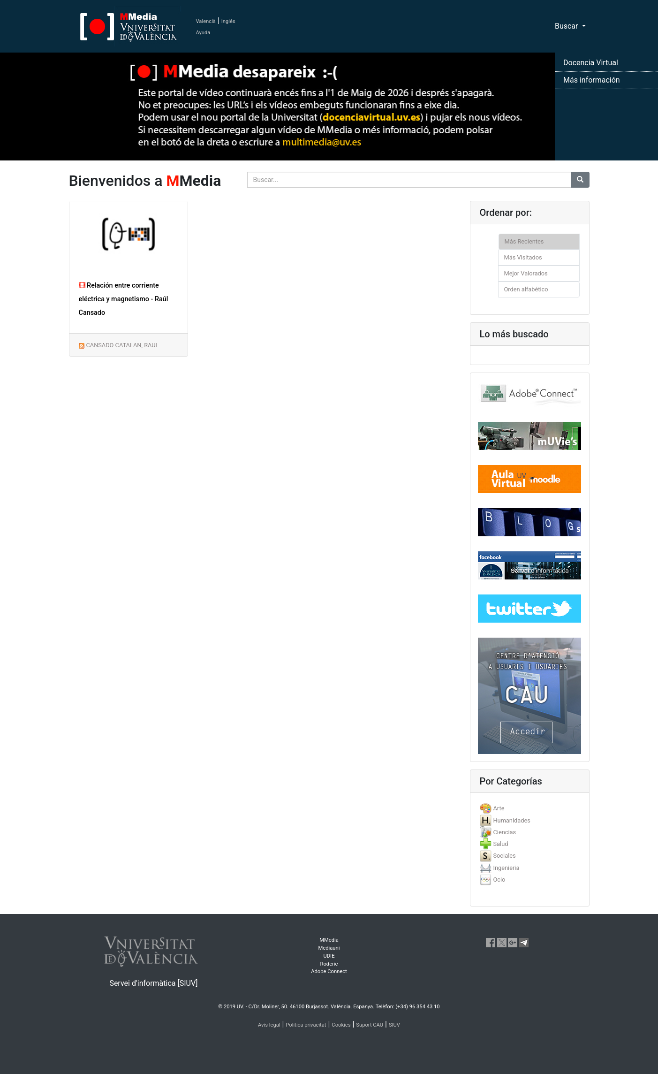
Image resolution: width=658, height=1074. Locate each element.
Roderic (329, 964)
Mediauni (329, 948)
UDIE (329, 956)
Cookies (341, 1025)
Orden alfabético (526, 289)
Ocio (499, 879)
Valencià (206, 21)
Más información (591, 80)
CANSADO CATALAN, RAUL (122, 345)
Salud (500, 843)
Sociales (504, 855)
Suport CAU (369, 1025)
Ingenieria (506, 867)
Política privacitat (306, 1025)
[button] (49, 537)
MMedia (329, 940)
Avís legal (269, 1025)
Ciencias (504, 832)
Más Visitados (523, 257)
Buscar (567, 26)
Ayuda (203, 33)
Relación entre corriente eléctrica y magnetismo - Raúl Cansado (123, 299)
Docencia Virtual (590, 62)
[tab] (530, 808)
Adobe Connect (329, 971)
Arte (498, 808)
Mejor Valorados (526, 273)
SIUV (394, 1025)
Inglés (228, 21)
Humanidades (511, 820)
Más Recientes (524, 241)
